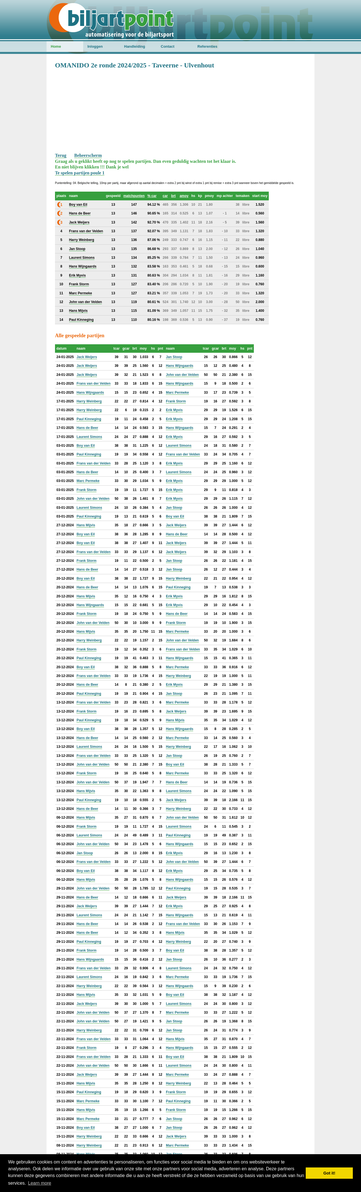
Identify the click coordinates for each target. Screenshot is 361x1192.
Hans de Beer (87, 428)
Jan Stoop (174, 357)
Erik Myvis (174, 410)
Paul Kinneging (88, 419)
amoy (184, 196)
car (165, 196)
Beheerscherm (88, 155)
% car (152, 196)
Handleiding (134, 46)
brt (173, 196)
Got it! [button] (329, 1173)
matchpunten (133, 196)
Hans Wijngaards (179, 366)
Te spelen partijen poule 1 (79, 172)
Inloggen (95, 46)
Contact (167, 46)
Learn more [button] (39, 1183)
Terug (60, 155)
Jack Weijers (86, 357)
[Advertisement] (180, 110)
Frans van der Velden (93, 383)
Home (56, 46)
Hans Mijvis (85, 525)
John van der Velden (182, 375)
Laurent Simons (89, 437)
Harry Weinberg (89, 401)
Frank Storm (176, 401)
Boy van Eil (85, 446)
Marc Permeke (177, 393)
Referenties (207, 46)
